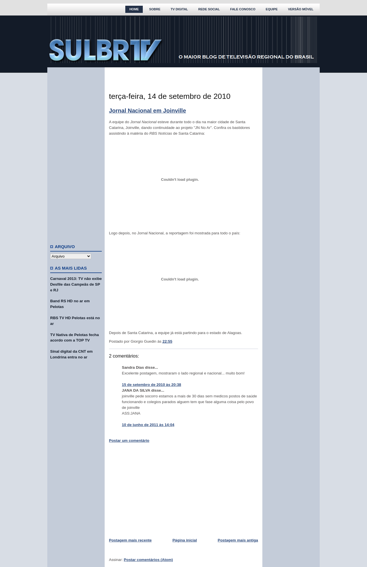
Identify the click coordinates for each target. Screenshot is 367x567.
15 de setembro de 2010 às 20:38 (151, 384)
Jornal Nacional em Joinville (147, 110)
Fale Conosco (242, 9)
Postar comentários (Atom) (148, 560)
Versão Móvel (300, 9)
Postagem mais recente (130, 540)
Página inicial (184, 540)
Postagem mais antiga (238, 540)
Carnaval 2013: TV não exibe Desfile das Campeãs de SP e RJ (76, 284)
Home (134, 9)
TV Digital (179, 9)
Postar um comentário (129, 440)
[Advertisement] (76, 153)
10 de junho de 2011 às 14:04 (148, 425)
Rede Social (209, 9)
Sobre (154, 9)
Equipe (272, 9)
